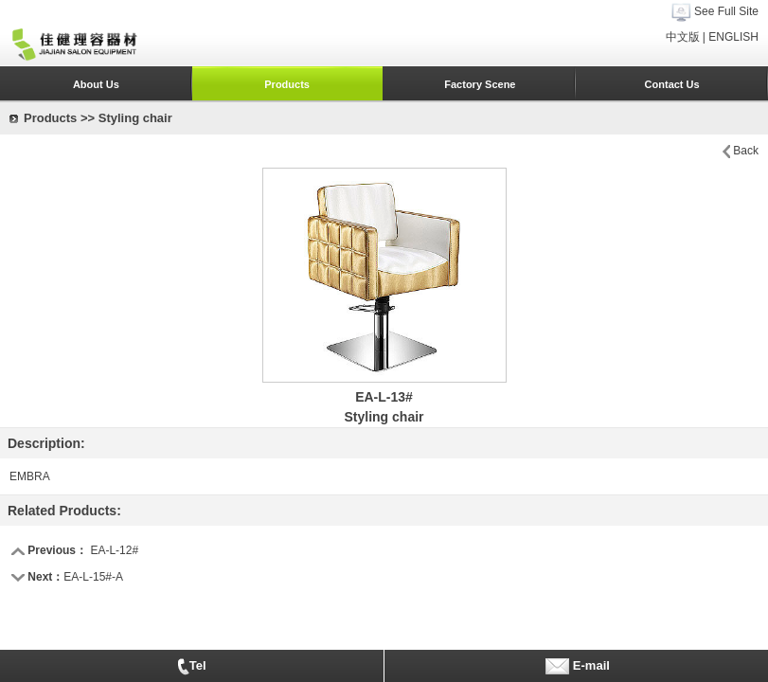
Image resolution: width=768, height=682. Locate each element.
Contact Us (672, 84)
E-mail (576, 666)
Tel (191, 666)
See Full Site (726, 11)
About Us (96, 84)
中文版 (683, 37)
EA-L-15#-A (93, 576)
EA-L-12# (114, 550)
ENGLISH (733, 37)
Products (287, 84)
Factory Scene (479, 84)
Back (746, 150)
